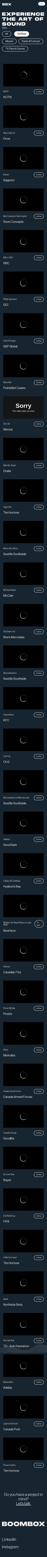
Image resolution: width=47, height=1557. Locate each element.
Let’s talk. (23, 1504)
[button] (41, 4)
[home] (8, 4)
